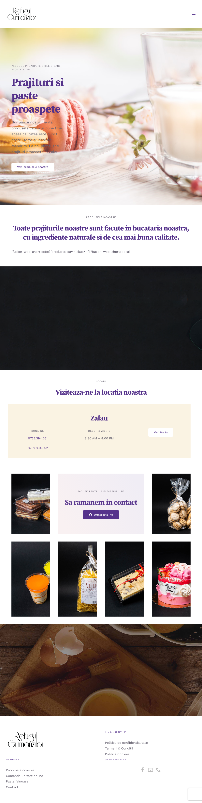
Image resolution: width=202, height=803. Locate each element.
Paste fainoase (17, 781)
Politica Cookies (117, 754)
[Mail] (150, 769)
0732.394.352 (38, 448)
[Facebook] (142, 769)
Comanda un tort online (24, 776)
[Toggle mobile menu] (194, 16)
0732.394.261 (38, 438)
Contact (12, 787)
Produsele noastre (20, 770)
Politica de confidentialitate (126, 743)
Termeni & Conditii (119, 748)
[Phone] (158, 769)
